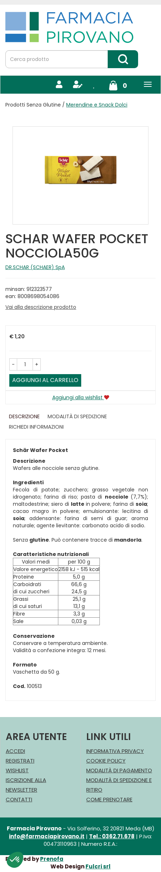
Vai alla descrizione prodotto (40, 307)
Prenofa (51, 859)
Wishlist (17, 770)
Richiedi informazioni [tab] (36, 426)
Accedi (15, 751)
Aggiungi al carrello (45, 380)
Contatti (19, 799)
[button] (13, 364)
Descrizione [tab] (24, 416)
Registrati (20, 760)
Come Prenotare (109, 799)
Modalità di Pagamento (119, 770)
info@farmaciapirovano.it (46, 836)
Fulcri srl (98, 866)
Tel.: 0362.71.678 (112, 836)
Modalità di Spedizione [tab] (77, 416)
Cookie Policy (106, 760)
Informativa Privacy (115, 751)
